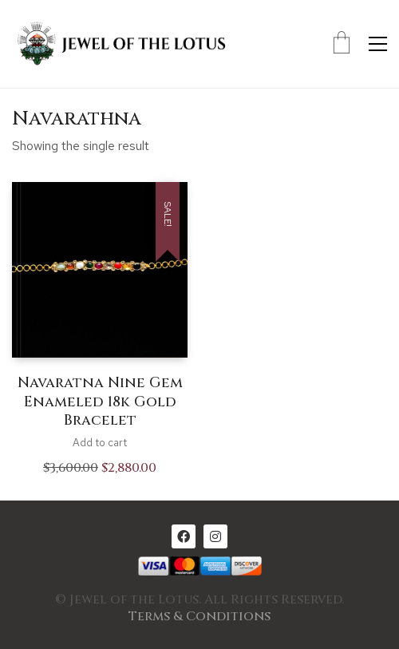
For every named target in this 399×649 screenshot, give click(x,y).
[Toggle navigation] (378, 44)
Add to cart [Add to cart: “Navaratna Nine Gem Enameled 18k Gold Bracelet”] (100, 442)
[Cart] (341, 44)
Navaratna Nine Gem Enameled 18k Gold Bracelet (100, 401)
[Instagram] (215, 536)
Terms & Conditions (199, 616)
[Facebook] (184, 536)
